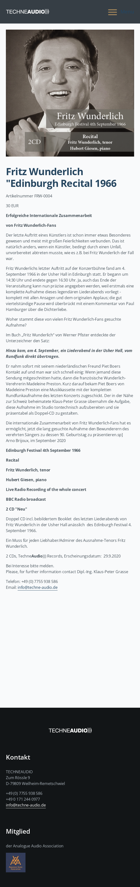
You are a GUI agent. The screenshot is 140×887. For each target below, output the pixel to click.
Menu (120, 12)
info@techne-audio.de (38, 587)
